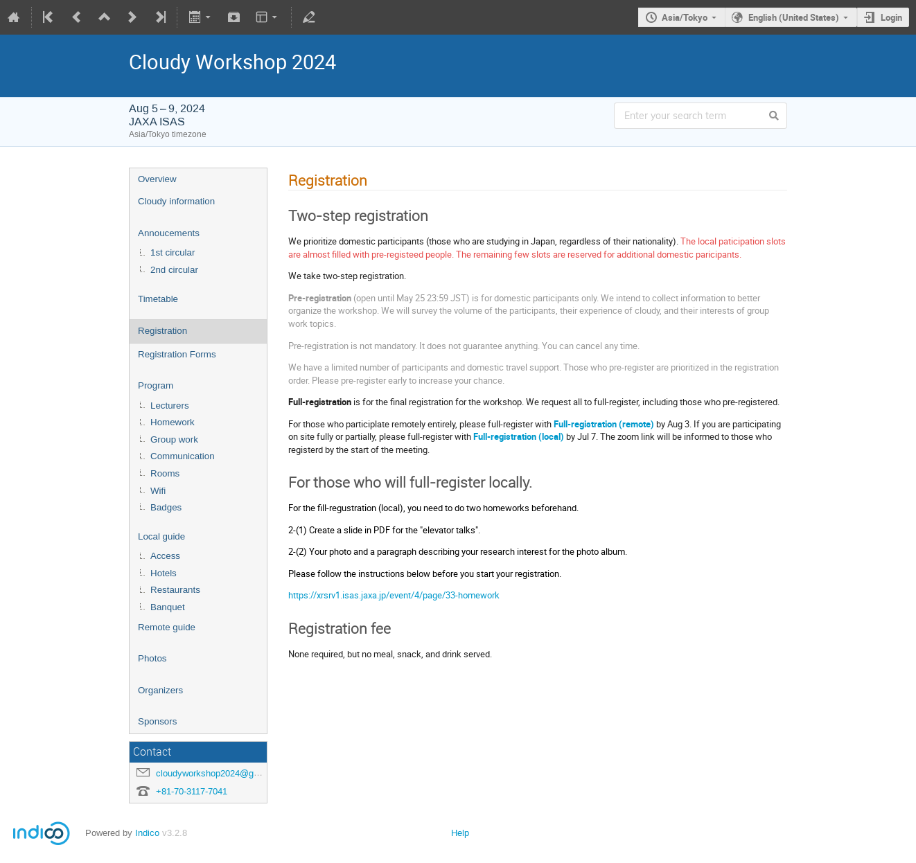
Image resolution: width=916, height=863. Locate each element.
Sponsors (157, 721)
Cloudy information (176, 201)
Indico (147, 833)
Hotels (163, 573)
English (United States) (793, 17)
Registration (162, 331)
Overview (157, 179)
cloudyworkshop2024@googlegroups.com (239, 773)
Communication (182, 456)
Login (891, 17)
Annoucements (169, 233)
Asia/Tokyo (684, 17)
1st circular (172, 252)
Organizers (160, 690)
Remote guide (166, 627)
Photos (152, 658)
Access (165, 556)
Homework (172, 422)
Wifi (158, 491)
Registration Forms (177, 354)
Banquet (167, 607)
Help (460, 833)
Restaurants (175, 590)
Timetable (158, 299)
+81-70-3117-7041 (191, 791)
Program (155, 385)
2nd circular (174, 270)
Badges (166, 507)
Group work (174, 439)
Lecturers (169, 405)
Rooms (164, 473)
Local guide (161, 536)
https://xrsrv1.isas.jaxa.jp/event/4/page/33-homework (394, 595)
